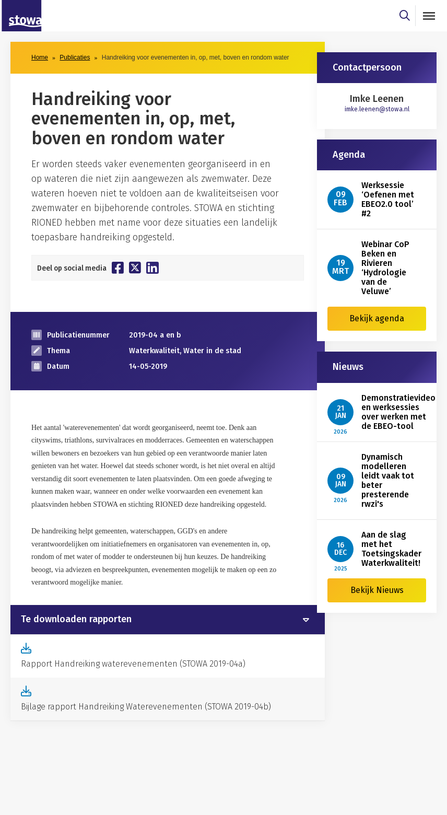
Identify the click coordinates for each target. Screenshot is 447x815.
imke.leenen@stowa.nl (377, 109)
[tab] (167, 619)
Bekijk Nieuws (377, 590)
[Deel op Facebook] (118, 267)
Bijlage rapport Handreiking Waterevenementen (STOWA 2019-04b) (146, 707)
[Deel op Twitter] (135, 267)
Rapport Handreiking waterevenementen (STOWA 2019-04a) (133, 664)
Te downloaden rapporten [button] (76, 619)
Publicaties (75, 57)
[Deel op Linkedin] (152, 268)
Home (39, 57)
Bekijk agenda (376, 318)
